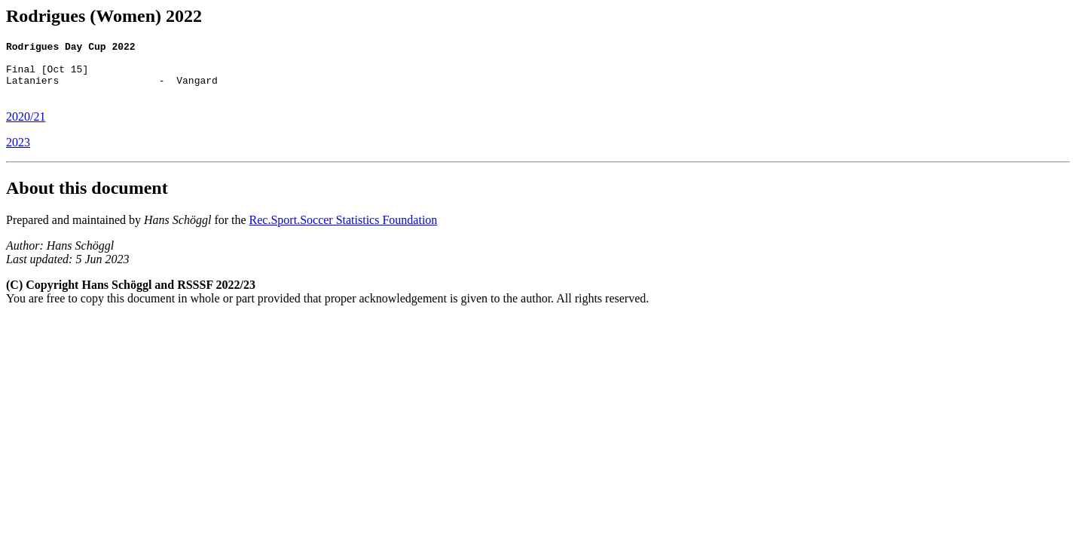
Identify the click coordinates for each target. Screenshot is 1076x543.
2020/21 (25, 127)
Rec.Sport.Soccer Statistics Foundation (343, 231)
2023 (18, 153)
